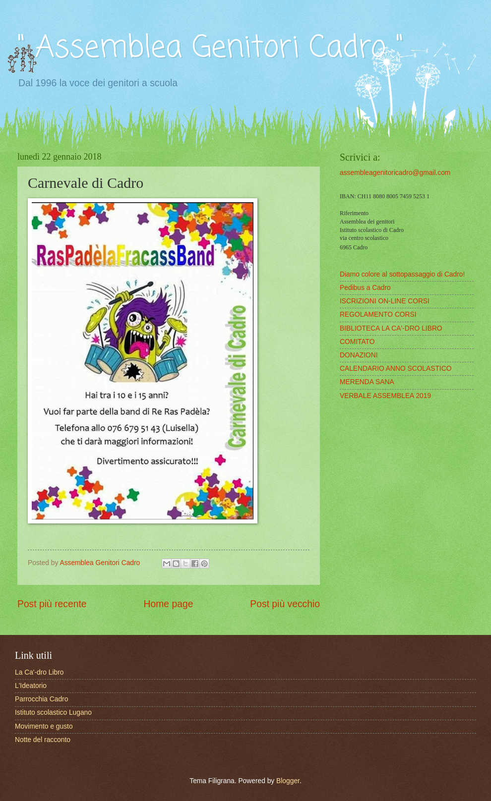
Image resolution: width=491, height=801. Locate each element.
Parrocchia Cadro (41, 699)
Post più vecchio (285, 604)
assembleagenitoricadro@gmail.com (395, 172)
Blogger (288, 781)
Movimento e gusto (44, 726)
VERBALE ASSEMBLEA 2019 (385, 396)
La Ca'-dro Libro (39, 672)
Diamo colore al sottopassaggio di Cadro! (402, 274)
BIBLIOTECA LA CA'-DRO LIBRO (391, 328)
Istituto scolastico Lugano (53, 712)
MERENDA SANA (367, 382)
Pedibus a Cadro (365, 287)
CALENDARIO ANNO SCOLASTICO (395, 368)
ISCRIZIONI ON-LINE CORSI (385, 301)
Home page (168, 604)
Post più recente (52, 604)
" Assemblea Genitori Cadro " (210, 48)
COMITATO (357, 341)
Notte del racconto (42, 740)
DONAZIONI (359, 355)
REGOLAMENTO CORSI (378, 314)
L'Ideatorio (31, 685)
